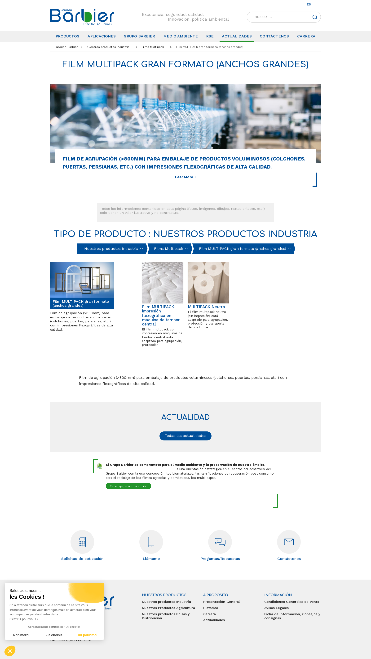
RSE (210, 36)
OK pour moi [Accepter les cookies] (87, 635)
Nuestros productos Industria (166, 602)
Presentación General (221, 602)
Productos (67, 36)
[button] (10, 651)
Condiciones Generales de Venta (291, 602)
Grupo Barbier (139, 36)
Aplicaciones (102, 36)
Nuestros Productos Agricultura (168, 608)
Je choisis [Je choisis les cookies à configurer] (54, 635)
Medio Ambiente (180, 36)
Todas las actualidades (185, 435)
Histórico (210, 608)
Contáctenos (274, 36)
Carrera (306, 36)
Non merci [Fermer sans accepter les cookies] (21, 635)
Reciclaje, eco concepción (128, 486)
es (309, 4)
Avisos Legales (276, 608)
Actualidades (237, 36)
